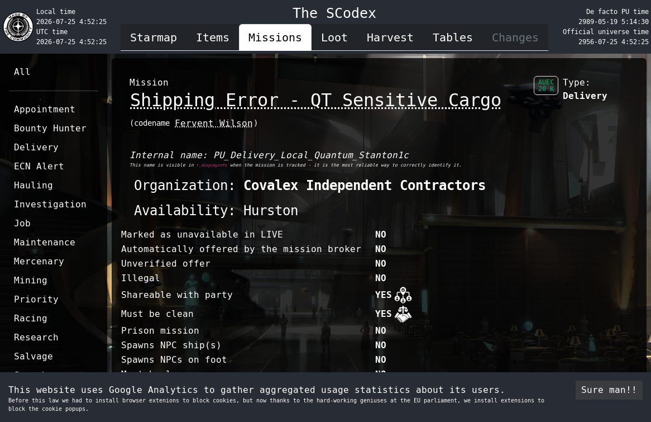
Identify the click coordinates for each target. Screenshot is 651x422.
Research (36, 337)
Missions (275, 37)
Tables (453, 37)
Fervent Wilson (214, 123)
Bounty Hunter (50, 128)
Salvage (33, 356)
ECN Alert (39, 166)
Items (212, 37)
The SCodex (334, 13)
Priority (36, 299)
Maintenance (44, 242)
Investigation (50, 204)
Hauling (33, 185)
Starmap (153, 37)
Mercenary (39, 261)
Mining (30, 280)
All (22, 72)
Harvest (390, 37)
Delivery (36, 147)
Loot (334, 37)
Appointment (44, 109)
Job (22, 223)
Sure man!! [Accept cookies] (609, 390)
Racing (30, 318)
